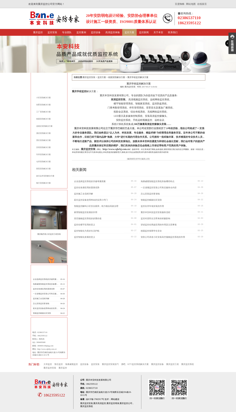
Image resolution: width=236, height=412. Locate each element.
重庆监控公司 (126, 403)
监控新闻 (144, 32)
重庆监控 (38, 32)
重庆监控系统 (187, 364)
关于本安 (158, 32)
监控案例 (81, 32)
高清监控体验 (112, 32)
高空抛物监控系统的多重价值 (87, 218)
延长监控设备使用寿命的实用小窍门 (45, 308)
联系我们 (173, 32)
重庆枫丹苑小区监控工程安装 (49, 234)
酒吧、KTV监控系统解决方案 (135, 364)
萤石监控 (58, 364)
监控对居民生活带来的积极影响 (155, 218)
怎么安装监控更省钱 (41, 303)
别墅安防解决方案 (43, 105)
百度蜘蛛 (180, 4)
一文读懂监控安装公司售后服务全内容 (45, 294)
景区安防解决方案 (43, 140)
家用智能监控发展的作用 (85, 212)
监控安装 (52, 32)
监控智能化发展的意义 (84, 237)
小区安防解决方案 (43, 98)
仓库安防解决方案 (43, 162)
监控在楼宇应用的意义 (84, 225)
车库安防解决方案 (43, 154)
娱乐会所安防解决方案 (45, 176)
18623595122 (51, 395)
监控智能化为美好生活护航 (86, 231)
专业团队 (67, 32)
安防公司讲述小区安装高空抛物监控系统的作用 (163, 237)
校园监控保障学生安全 (151, 231)
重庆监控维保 (113, 403)
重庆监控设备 (157, 364)
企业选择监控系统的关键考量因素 (45, 279)
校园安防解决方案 (43, 119)
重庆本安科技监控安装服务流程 (155, 212)
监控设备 (96, 32)
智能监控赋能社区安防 (42, 313)
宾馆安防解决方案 (43, 147)
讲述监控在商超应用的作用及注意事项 (159, 225)
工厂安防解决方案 (43, 112)
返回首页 (131, 159)
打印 (138, 159)
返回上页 (145, 159)
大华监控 (47, 364)
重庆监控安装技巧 (110, 364)
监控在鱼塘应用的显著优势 (44, 289)
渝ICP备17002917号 (95, 399)
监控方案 (129, 32)
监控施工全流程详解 (41, 298)
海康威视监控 (71, 364)
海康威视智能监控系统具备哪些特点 (45, 284)
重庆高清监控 (99, 403)
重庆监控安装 (89, 77)
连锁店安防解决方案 (44, 126)
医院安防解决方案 (43, 169)
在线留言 (202, 4)
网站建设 (115, 399)
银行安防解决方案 (43, 183)
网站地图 (191, 4)
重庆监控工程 (172, 364)
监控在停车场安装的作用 (152, 206)
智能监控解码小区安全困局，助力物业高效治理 (96, 206)
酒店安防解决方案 (43, 133)
